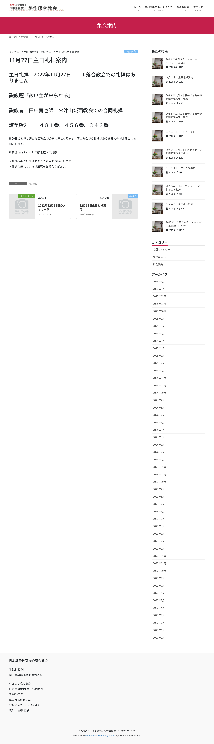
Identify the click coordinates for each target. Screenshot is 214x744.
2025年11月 (159, 303)
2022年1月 (159, 630)
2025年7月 (159, 333)
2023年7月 (159, 504)
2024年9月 (159, 400)
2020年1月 (159, 637)
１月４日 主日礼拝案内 (182, 204)
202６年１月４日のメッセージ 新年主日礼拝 (185, 187)
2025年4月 (159, 348)
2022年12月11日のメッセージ (52, 207)
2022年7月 (159, 585)
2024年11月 (159, 385)
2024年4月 (159, 437)
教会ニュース (160, 257)
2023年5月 (159, 519)
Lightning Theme (106, 735)
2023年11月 (159, 474)
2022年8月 (159, 578)
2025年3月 (159, 355)
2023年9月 (159, 489)
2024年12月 (159, 378)
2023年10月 (159, 482)
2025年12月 (159, 296)
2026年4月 (159, 281)
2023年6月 (159, 511)
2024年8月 (159, 407)
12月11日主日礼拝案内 (93, 207)
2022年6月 (159, 593)
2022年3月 (159, 615)
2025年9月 (159, 318)
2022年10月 (159, 571)
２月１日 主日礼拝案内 (182, 77)
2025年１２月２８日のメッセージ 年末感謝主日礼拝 (187, 223)
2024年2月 (159, 452)
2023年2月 (159, 541)
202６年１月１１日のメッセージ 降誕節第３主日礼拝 (186, 151)
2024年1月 (159, 459)
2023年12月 (159, 467)
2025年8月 (159, 326)
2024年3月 (159, 444)
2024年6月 (159, 422)
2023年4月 (159, 526)
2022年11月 (159, 563)
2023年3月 (159, 533)
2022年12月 (159, 556)
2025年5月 (159, 341)
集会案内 (131, 51)
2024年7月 (159, 415)
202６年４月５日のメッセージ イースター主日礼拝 (185, 60)
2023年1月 (159, 548)
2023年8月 (159, 496)
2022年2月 (159, 623)
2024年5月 (159, 430)
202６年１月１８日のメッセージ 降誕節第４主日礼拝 (186, 115)
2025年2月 (159, 363)
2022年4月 (159, 608)
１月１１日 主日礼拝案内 (183, 168)
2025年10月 (159, 311)
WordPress (90, 735)
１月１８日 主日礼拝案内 (183, 131)
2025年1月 (159, 370)
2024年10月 (159, 393)
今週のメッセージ (163, 249)
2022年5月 (159, 600)
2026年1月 (159, 289)
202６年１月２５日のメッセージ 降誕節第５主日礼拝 (186, 97)
